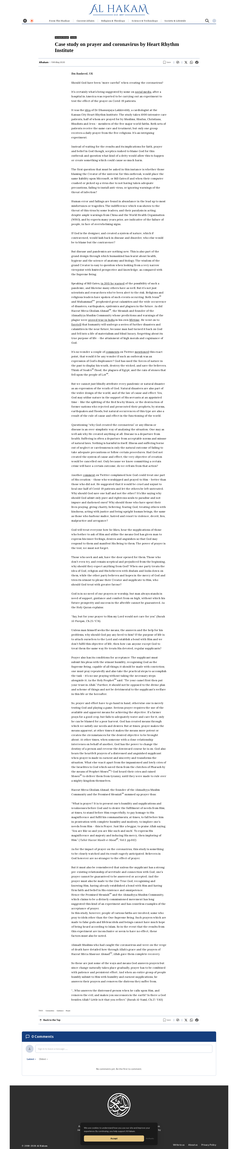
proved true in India (101, 320)
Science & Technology (145, 20)
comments (112, 352)
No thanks (150, 1138)
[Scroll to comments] (177, 62)
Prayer (68, 1011)
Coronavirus (50, 1011)
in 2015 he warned (113, 283)
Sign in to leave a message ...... (53, 1048)
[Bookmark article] (167, 62)
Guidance (60, 1011)
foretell (76, 324)
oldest (43, 1059)
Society (73, 37)
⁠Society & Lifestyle (175, 20)
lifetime (134, 320)
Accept (113, 1138)
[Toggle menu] (25, 21)
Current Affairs (86, 20)
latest (31, 1059)
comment (89, 475)
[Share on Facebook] (196, 62)
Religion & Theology (113, 20)
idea (88, 110)
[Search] (207, 21)
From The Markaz (59, 20)
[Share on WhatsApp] (191, 62)
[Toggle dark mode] (32, 21)
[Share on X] (185, 62)
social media (143, 92)
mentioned (142, 352)
